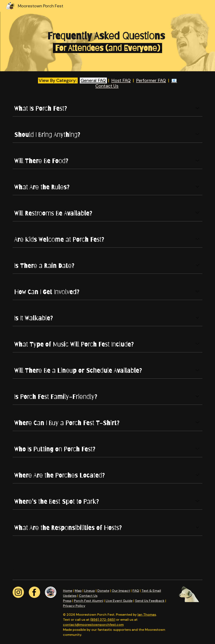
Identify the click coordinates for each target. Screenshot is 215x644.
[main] (107, 41)
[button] (197, 108)
